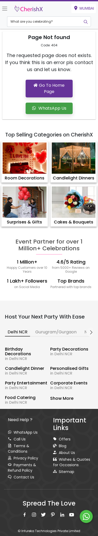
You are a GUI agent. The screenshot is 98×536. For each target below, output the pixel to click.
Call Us (17, 439)
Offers (62, 439)
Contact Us (21, 477)
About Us (64, 452)
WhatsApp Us (23, 432)
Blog (59, 445)
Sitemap (63, 471)
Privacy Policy (23, 458)
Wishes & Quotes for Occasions (71, 462)
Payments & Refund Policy (22, 467)
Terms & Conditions (18, 448)
